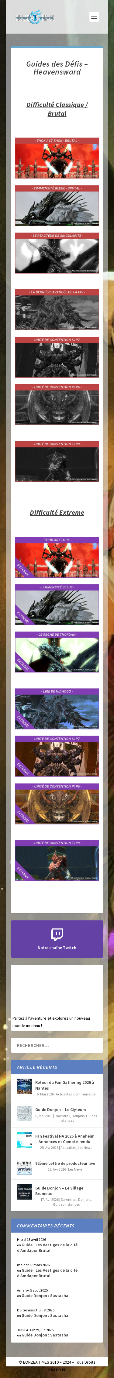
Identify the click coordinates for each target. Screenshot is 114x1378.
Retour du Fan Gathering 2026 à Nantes (64, 1085)
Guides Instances (66, 1204)
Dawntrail (62, 1115)
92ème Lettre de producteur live (65, 1163)
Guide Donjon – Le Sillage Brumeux (59, 1190)
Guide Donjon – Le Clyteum (60, 1109)
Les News (85, 1147)
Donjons (78, 1115)
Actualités (64, 1094)
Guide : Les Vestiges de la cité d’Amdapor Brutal (47, 1247)
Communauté (84, 1094)
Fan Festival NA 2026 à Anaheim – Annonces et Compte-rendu (65, 1138)
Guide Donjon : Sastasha (45, 1295)
